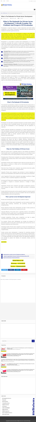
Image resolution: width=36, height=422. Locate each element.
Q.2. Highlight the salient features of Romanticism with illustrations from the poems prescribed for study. (20, 364)
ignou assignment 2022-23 (7, 412)
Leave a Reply (21, 18)
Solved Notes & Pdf (18, 260)
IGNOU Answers (5, 409)
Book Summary (5, 401)
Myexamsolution (20, 266)
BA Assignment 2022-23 (6, 398)
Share (11, 269)
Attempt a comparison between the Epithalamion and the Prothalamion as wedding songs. (20, 348)
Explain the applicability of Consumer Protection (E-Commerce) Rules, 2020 (16, 256)
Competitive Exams (5, 403)
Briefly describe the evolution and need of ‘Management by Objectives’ (14, 254)
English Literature (5, 404)
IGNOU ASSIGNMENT (6, 407)
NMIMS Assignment (5, 411)
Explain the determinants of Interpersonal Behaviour (11, 257)
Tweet (4, 269)
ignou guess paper (5, 414)
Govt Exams (4, 406)
